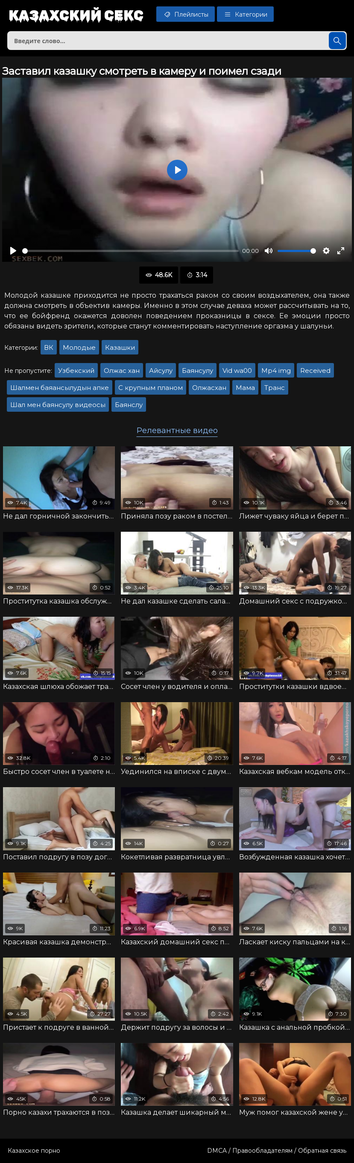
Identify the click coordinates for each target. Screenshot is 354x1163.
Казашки (120, 347)
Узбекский (76, 370)
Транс (274, 388)
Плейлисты (185, 14)
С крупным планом (150, 388)
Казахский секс (76, 15)
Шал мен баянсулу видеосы (57, 405)
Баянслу (129, 405)
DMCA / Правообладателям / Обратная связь (276, 1150)
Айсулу (161, 370)
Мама (245, 388)
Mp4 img (276, 370)
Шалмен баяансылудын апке (59, 388)
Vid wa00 (237, 370)
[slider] (130, 251)
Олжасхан (209, 388)
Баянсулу (197, 370)
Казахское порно (34, 1150)
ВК (48, 347)
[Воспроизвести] (13, 251)
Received (315, 370)
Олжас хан (122, 370)
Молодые (79, 347)
